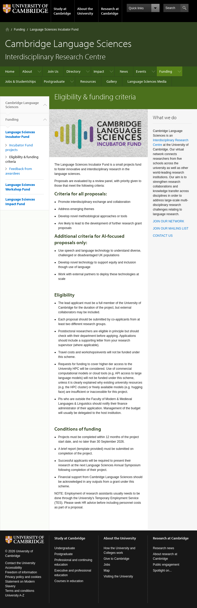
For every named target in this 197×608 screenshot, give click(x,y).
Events (141, 71)
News (124, 71)
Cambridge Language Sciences (22, 106)
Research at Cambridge (110, 11)
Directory (73, 71)
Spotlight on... (162, 570)
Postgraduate (54, 81)
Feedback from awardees (18, 171)
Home (7, 29)
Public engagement (166, 564)
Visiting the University (118, 576)
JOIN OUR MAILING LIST (171, 228)
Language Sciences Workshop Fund (20, 187)
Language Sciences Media (146, 81)
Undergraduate (64, 548)
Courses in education (68, 581)
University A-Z (14, 595)
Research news (163, 548)
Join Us (53, 71)
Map (107, 570)
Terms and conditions (19, 591)
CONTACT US (163, 236)
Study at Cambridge (62, 11)
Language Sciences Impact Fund (20, 201)
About (27, 71)
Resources (88, 81)
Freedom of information (21, 572)
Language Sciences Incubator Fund (54, 29)
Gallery (111, 81)
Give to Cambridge (116, 558)
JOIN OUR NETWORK (168, 221)
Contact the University (20, 563)
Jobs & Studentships (20, 81)
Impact (99, 71)
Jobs (107, 564)
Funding (19, 29)
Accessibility (13, 567)
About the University (85, 11)
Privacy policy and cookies (23, 577)
